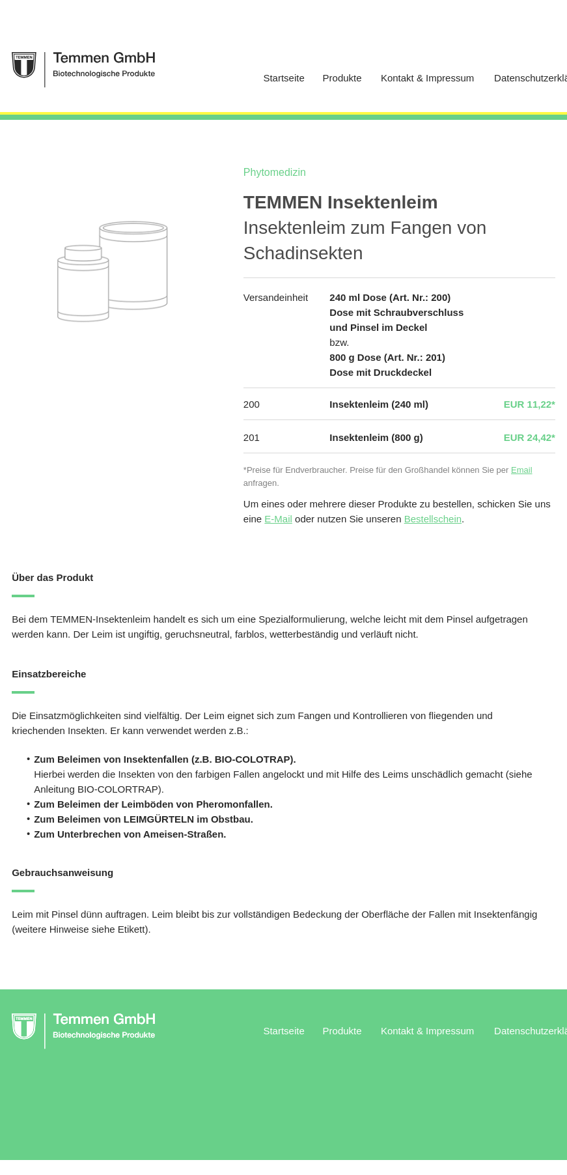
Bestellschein (433, 518)
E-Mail (278, 518)
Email (521, 470)
